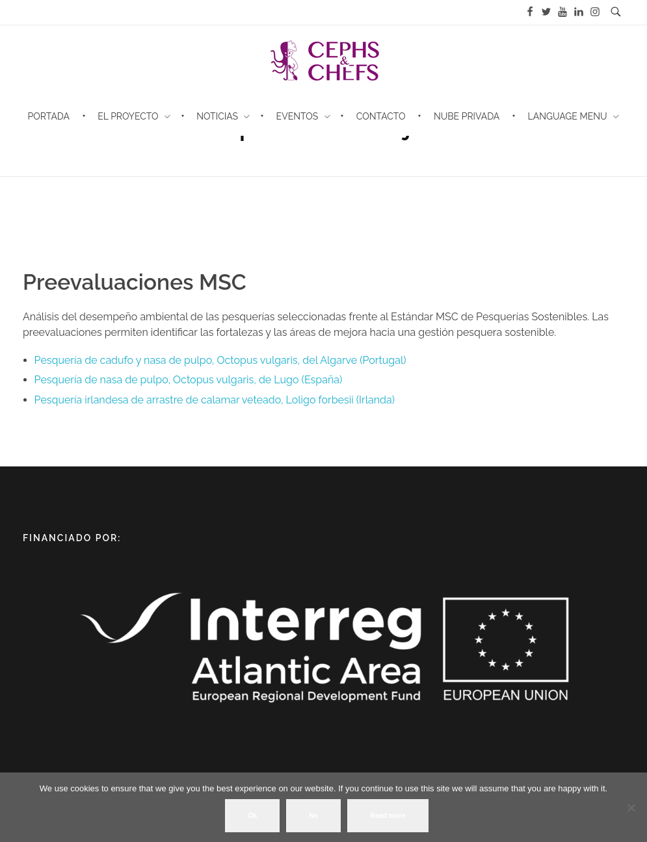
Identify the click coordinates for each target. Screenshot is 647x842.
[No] (630, 807)
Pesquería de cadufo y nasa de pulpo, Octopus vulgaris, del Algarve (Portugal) (220, 360)
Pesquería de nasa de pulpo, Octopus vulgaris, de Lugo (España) (188, 380)
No (313, 815)
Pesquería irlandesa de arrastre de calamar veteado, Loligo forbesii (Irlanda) (214, 400)
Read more (388, 815)
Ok (252, 815)
